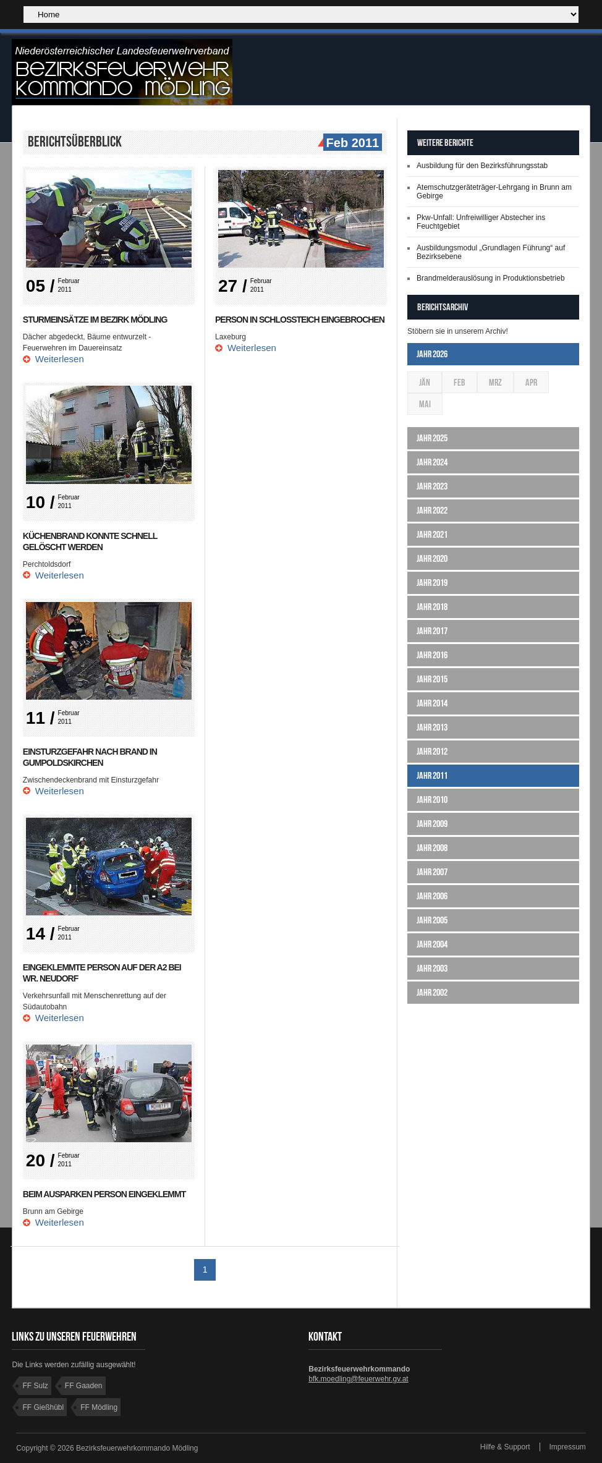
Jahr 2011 (432, 775)
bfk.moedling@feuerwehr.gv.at (358, 1379)
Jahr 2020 (432, 558)
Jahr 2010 (432, 799)
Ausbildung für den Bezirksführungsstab (482, 165)
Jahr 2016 (432, 655)
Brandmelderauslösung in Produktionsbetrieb (490, 278)
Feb (459, 382)
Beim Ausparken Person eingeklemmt (104, 1194)
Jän (424, 382)
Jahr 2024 (432, 462)
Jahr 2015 (432, 679)
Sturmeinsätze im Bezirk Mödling (95, 319)
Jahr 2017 (432, 630)
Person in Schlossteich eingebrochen (299, 319)
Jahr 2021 (432, 534)
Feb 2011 (351, 143)
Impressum (567, 1447)
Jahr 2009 (432, 823)
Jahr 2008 (432, 847)
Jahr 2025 (432, 438)
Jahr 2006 (432, 896)
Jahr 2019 (432, 582)
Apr (531, 382)
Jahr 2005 (432, 920)
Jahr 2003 (432, 968)
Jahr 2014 (432, 703)
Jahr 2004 (432, 944)
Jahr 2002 (432, 992)
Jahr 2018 (432, 606)
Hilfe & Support (505, 1447)
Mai (425, 404)
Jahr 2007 (432, 872)
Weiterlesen (59, 359)
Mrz (495, 382)
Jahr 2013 (432, 727)
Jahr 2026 (432, 354)
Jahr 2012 (432, 751)
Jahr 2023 (432, 486)
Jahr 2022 (432, 510)
